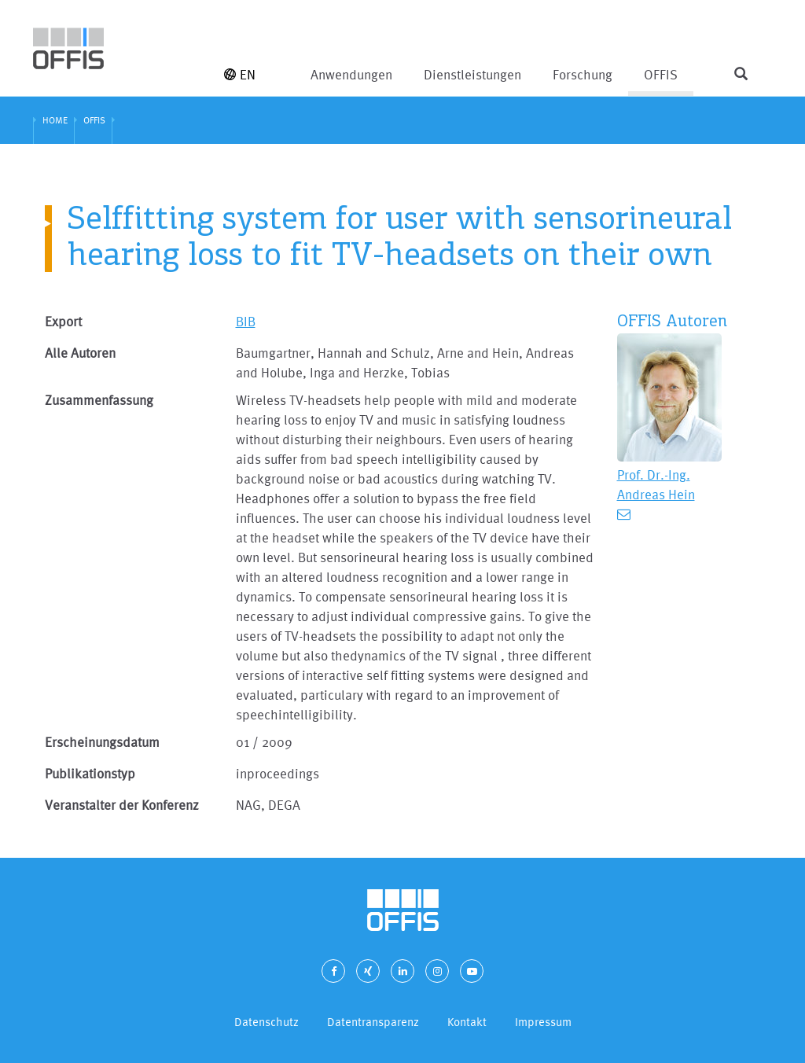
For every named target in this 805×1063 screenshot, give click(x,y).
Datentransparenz (373, 1021)
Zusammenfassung (99, 399)
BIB (245, 321)
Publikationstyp (90, 773)
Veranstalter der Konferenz (122, 804)
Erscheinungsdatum (102, 741)
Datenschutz (266, 1021)
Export (63, 321)
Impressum (543, 1021)
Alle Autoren (80, 352)
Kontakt (467, 1021)
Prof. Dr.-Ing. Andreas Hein (656, 484)
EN (239, 74)
